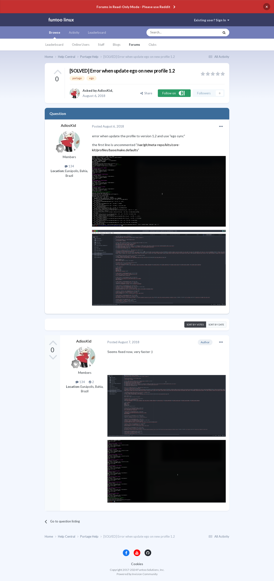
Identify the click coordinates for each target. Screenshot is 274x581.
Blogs (116, 44)
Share (146, 93)
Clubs (152, 44)
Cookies (137, 564)
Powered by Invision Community (137, 574)
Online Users (80, 44)
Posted (108, 126)
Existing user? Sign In (211, 20)
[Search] (173, 32)
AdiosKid (104, 90)
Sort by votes (195, 324)
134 (69, 166)
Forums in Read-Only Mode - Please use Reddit (133, 7)
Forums (134, 44)
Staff (101, 44)
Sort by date (216, 324)
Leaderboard (54, 44)
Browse (54, 35)
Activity (74, 32)
